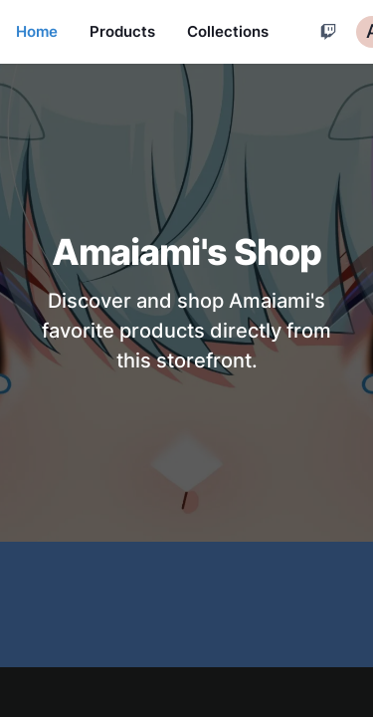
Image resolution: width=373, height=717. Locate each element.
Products (122, 31)
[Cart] (328, 32)
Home (37, 31)
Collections (228, 31)
